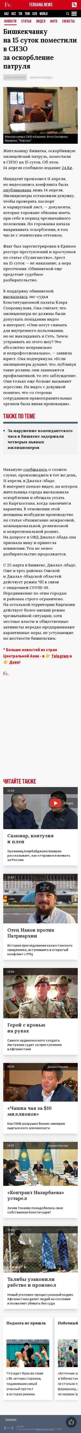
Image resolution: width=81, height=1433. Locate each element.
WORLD (44, 13)
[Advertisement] (40, 733)
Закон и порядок (41, 77)
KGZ (13, 13)
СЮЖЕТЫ (68, 22)
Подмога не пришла (26, 1323)
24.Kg (67, 167)
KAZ (6, 13)
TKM (27, 13)
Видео (41, 22)
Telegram (60, 656)
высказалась (15, 296)
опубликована (17, 189)
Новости (10, 22)
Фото (53, 22)
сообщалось (35, 469)
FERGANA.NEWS (40, 4)
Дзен (14, 662)
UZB (34, 13)
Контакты (10, 1419)
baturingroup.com (44, 1429)
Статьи (26, 22)
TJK (20, 13)
